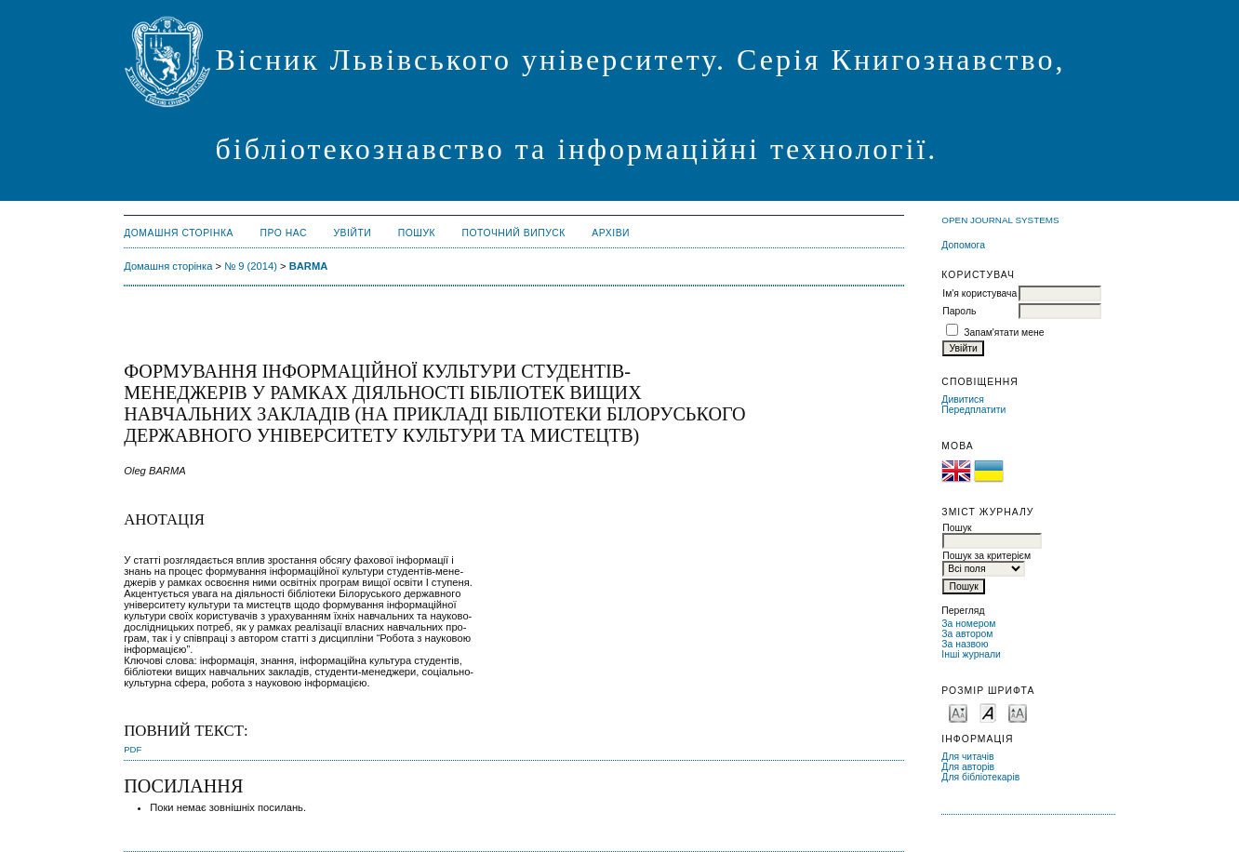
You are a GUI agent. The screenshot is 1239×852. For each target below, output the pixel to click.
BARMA (308, 266)
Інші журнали (970, 654)
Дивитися (962, 399)
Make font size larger (1017, 712)
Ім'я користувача (979, 293)
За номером (968, 624)
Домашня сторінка (178, 233)
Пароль (959, 311)
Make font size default (988, 712)
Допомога (963, 245)
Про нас (284, 233)
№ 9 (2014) (250, 266)
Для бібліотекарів (980, 777)
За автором (967, 634)
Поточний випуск (514, 233)
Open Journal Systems (1000, 220)
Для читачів (967, 757)
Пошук (416, 233)
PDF (132, 749)
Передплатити (973, 410)
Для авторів (967, 767)
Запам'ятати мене (1004, 332)
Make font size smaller (958, 712)
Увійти (352, 233)
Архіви (611, 233)
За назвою (964, 644)
